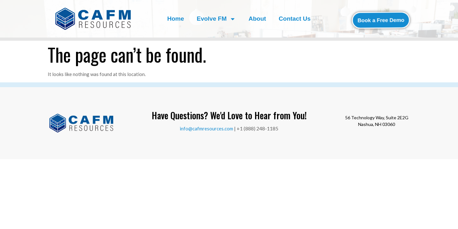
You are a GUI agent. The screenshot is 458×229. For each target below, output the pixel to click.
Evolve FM (216, 19)
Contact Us (294, 18)
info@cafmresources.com (206, 128)
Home (175, 18)
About (257, 18)
